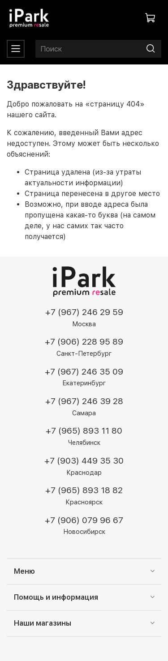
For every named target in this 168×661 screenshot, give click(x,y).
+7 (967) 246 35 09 (84, 372)
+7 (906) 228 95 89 (84, 342)
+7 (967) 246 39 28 (84, 401)
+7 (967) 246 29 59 (84, 312)
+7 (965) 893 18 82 (84, 490)
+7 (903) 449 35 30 (84, 461)
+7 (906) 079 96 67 (84, 520)
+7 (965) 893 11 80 (84, 431)
